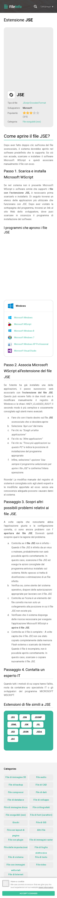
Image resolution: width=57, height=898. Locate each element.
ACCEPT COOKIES (28, 893)
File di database (16, 800)
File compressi (16, 792)
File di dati (41, 792)
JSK (26, 724)
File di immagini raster (41, 840)
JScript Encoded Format (34, 103)
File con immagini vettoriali (16, 865)
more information (46, 887)
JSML (14, 724)
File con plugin (15, 840)
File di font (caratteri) (41, 815)
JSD (13, 732)
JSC (13, 739)
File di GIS (41, 822)
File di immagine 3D (15, 777)
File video (41, 864)
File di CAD (41, 785)
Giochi (15, 822)
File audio (41, 777)
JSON (25, 732)
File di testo (41, 857)
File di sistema (15, 857)
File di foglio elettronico (41, 848)
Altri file (41, 830)
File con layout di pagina (16, 831)
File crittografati (41, 807)
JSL (38, 724)
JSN (25, 717)
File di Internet (15, 874)
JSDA (39, 732)
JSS (13, 717)
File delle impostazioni (16, 847)
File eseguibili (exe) (32, 121)
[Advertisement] (28, 59)
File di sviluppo (41, 800)
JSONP (38, 717)
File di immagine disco (16, 807)
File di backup (16, 785)
